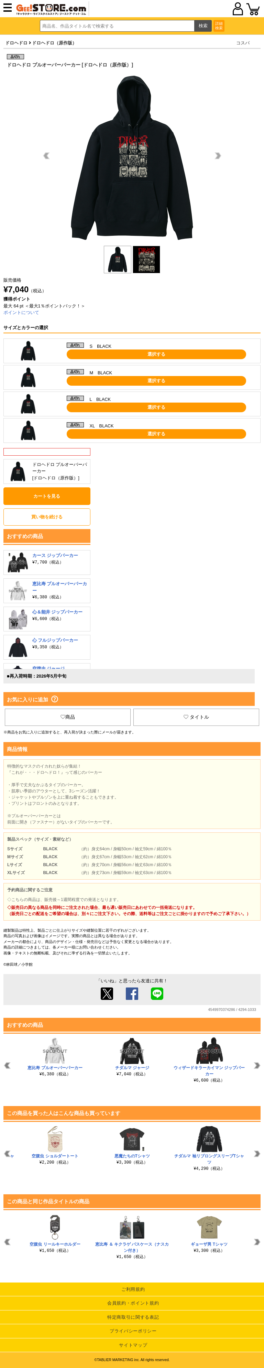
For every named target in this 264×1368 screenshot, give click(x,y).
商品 (67, 717)
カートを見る (46, 496)
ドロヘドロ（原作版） (54, 42)
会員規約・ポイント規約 (133, 1303)
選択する (156, 354)
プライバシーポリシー (133, 1331)
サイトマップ (133, 1345)
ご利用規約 (133, 1289)
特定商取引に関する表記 (133, 1317)
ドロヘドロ (16, 42)
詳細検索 (219, 25)
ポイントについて (21, 312)
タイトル (196, 717)
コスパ (243, 42)
